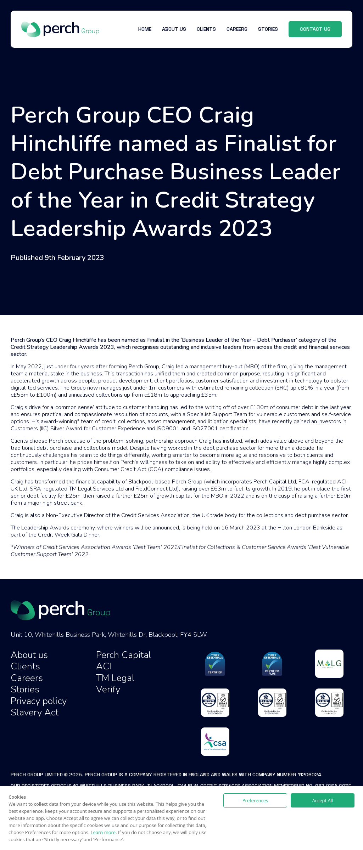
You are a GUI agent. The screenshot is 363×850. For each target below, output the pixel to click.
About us (29, 655)
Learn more (103, 832)
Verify (108, 689)
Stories (25, 689)
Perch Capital (123, 655)
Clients (25, 666)
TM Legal (115, 678)
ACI (103, 666)
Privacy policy (39, 701)
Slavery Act (34, 712)
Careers (27, 678)
